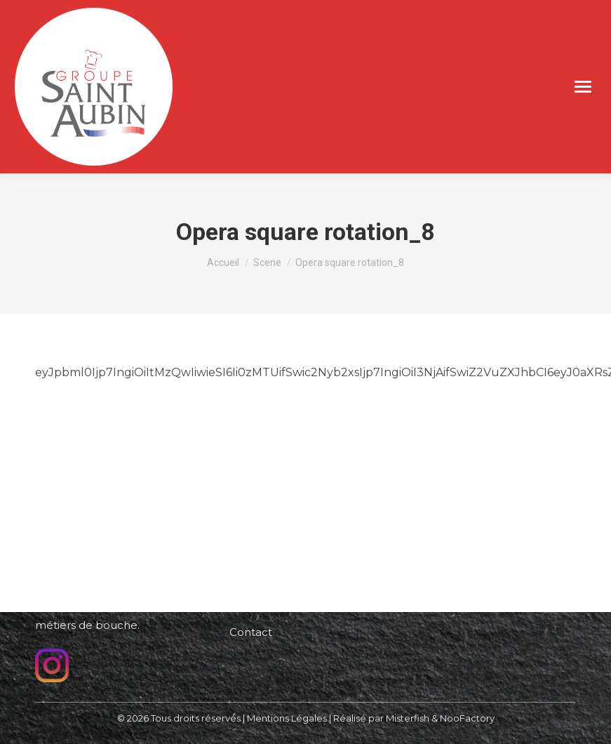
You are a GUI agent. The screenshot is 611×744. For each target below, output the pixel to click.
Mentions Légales (287, 718)
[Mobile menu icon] (583, 86)
